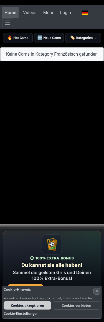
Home (10, 12)
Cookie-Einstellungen (21, 313)
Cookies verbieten (76, 305)
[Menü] (7, 22)
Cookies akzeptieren (27, 305)
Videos (30, 12)
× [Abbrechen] (97, 291)
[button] (85, 12)
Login (65, 12)
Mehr (48, 12)
